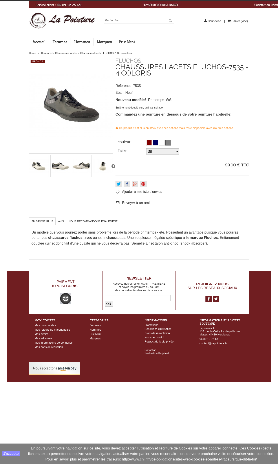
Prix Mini (127, 42)
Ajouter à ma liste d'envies (142, 191)
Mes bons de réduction (49, 347)
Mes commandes (45, 325)
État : (119, 92)
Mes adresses (43, 338)
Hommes (82, 42)
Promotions (151, 325)
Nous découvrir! (154, 337)
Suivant (113, 166)
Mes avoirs (41, 334)
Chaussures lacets (66, 53)
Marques (104, 42)
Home (32, 53)
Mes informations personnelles (54, 342)
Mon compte (45, 320)
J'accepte (11, 453)
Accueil (39, 42)
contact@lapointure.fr (213, 343)
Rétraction (150, 346)
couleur (125, 142)
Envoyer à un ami (136, 203)
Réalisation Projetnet (156, 350)
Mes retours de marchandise (52, 329)
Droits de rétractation (157, 333)
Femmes (59, 42)
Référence (123, 86)
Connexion (214, 21)
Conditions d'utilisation (158, 329)
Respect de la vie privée (159, 341)
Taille (123, 150)
